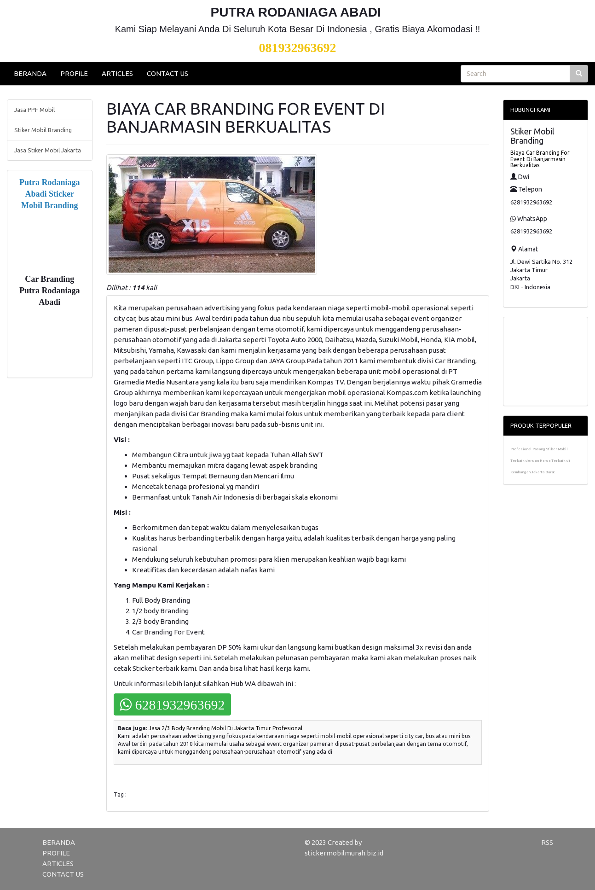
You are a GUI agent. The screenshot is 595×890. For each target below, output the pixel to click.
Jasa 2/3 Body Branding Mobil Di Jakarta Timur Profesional (225, 728)
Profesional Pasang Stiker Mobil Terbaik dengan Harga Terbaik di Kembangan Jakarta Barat (540, 460)
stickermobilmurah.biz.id (344, 853)
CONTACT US (167, 73)
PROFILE (74, 73)
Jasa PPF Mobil (34, 109)
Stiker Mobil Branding (43, 130)
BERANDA (30, 73)
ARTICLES (117, 73)
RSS (547, 842)
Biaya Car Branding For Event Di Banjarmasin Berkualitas (540, 159)
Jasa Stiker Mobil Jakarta (47, 150)
